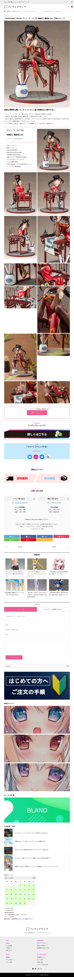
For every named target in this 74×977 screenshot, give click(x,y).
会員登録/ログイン (41, 957)
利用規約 (8, 957)
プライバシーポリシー (42, 943)
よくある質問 (9, 945)
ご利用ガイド (9, 948)
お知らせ (8, 943)
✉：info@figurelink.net (20, 503)
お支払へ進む (40, 962)
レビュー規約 (9, 962)
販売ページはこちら (37, 412)
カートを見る (40, 959)
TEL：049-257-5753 (54, 503)
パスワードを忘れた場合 (42, 964)
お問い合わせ (9, 950)
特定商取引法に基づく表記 (43, 948)
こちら (15, 145)
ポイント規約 (9, 959)
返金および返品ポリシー (42, 945)
